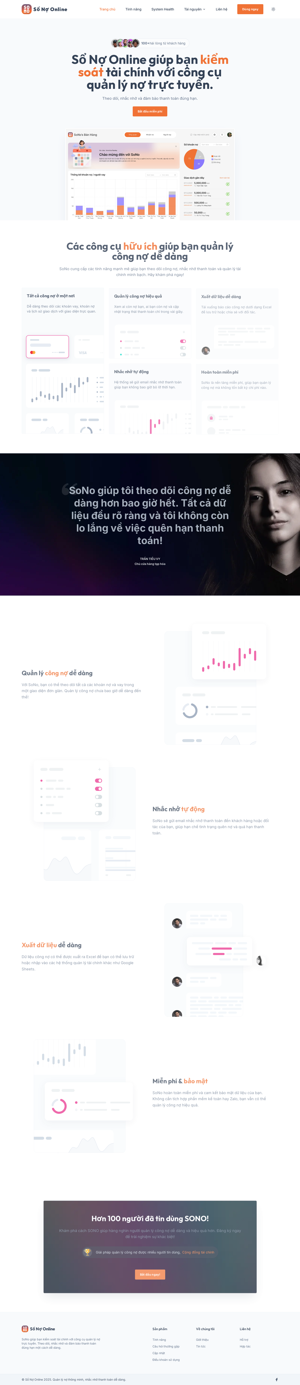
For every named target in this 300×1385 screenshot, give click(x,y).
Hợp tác (245, 1346)
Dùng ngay (250, 9)
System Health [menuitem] (162, 9)
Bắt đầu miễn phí (150, 111)
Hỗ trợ (244, 1339)
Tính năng (159, 1339)
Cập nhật (158, 1353)
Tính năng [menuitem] (133, 9)
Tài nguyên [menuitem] (195, 9)
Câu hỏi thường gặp (166, 1346)
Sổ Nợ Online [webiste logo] (38, 1329)
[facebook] (276, 1379)
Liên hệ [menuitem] (221, 9)
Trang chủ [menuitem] (107, 9)
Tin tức (201, 1346)
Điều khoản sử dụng (166, 1359)
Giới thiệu (202, 1339)
